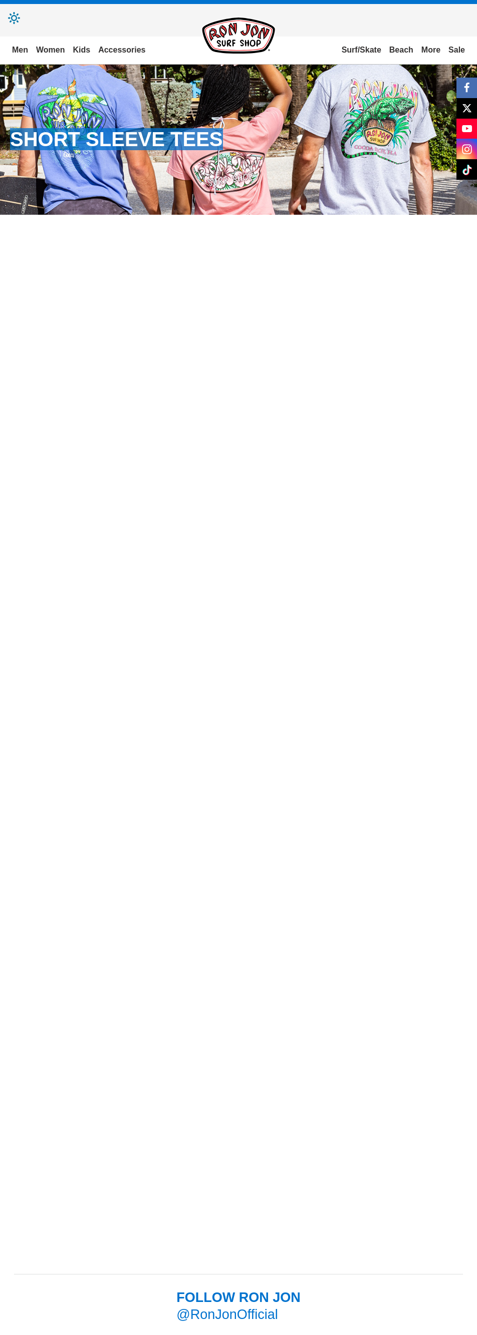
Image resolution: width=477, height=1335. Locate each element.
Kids (81, 50)
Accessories (121, 50)
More (430, 50)
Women (50, 50)
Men (20, 50)
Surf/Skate (361, 50)
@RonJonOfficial (227, 1314)
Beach (401, 50)
